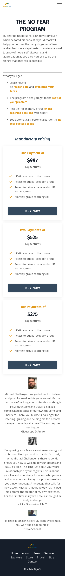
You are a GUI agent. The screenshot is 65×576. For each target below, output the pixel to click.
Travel (41, 557)
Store (29, 557)
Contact (32, 561)
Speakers (16, 557)
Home (14, 553)
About (26, 553)
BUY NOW (32, 211)
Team (36, 553)
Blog (51, 557)
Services (49, 553)
